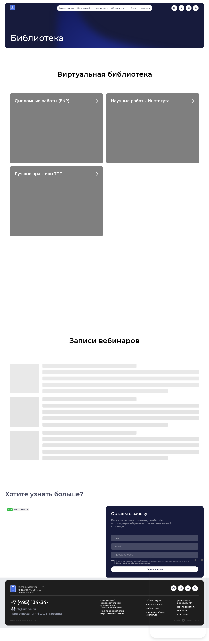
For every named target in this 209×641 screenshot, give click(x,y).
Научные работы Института (140, 100)
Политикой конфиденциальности (133, 563)
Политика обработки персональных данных (113, 612)
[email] (155, 546)
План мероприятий (111, 607)
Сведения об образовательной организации (110, 603)
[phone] (155, 555)
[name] (155, 538)
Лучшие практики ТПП (39, 173)
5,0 (10, 509)
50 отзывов (21, 509)
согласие (127, 561)
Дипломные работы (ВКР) (42, 100)
